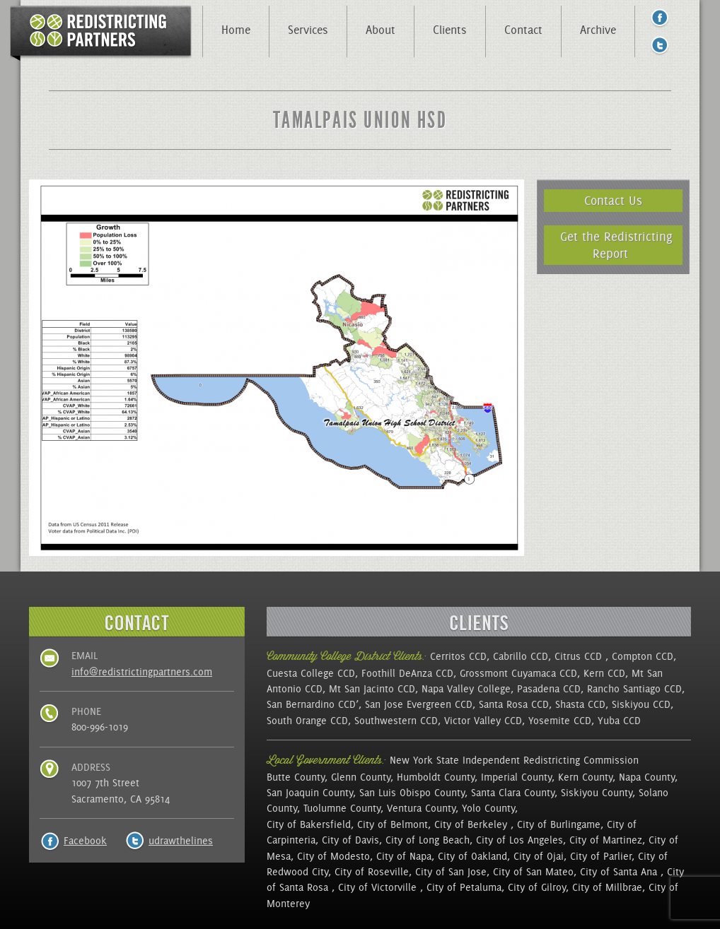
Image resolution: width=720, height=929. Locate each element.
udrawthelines (181, 840)
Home (235, 30)
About (380, 30)
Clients (450, 30)
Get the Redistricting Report (616, 245)
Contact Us (613, 200)
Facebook (85, 840)
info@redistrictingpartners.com (141, 671)
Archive (598, 30)
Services (308, 30)
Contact (523, 30)
